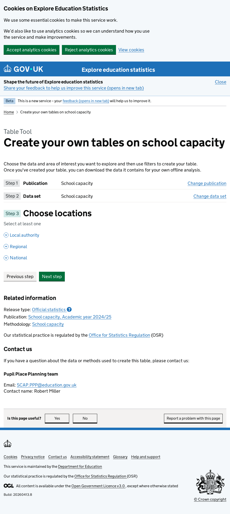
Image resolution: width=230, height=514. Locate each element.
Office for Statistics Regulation (119, 335)
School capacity (48, 324)
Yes (61, 418)
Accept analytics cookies (32, 50)
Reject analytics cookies (89, 50)
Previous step (20, 276)
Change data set (209, 196)
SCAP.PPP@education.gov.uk (47, 385)
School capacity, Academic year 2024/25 (69, 317)
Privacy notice (33, 456)
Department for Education (80, 466)
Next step (52, 276)
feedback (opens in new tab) (86, 101)
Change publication (207, 183)
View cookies (131, 50)
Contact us (57, 456)
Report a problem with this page (193, 418)
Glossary (120, 456)
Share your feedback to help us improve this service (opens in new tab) (74, 88)
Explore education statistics (118, 69)
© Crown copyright (210, 499)
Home (9, 112)
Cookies (10, 456)
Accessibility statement (89, 456)
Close (220, 82)
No (90, 418)
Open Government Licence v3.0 (98, 486)
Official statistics (52, 309)
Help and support (145, 456)
